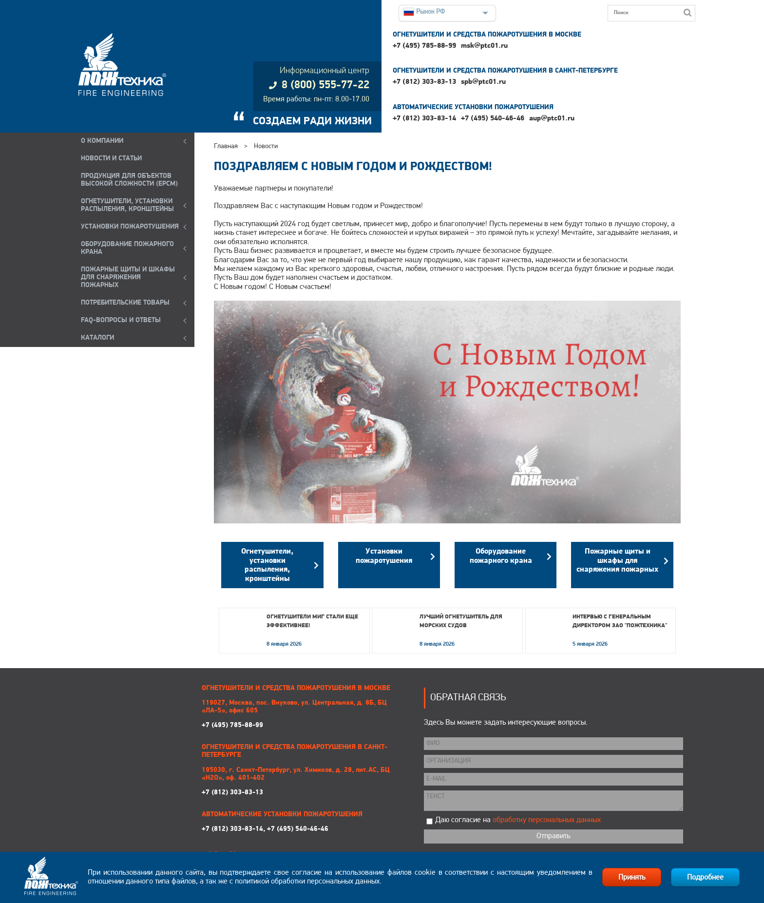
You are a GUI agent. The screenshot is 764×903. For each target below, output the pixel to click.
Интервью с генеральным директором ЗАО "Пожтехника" (620, 621)
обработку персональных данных (547, 820)
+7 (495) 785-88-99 (424, 46)
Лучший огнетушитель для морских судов (461, 621)
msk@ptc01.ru (484, 46)
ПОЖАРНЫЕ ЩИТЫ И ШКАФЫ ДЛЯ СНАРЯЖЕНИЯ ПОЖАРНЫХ (128, 277)
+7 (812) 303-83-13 (424, 82)
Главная (226, 146)
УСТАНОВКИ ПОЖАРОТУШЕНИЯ (130, 227)
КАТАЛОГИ (97, 338)
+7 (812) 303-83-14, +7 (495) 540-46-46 (265, 829)
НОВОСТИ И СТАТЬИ (111, 158)
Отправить (553, 836)
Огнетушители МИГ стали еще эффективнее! (312, 621)
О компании (102, 141)
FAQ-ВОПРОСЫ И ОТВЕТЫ (121, 320)
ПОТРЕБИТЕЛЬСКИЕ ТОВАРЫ (125, 303)
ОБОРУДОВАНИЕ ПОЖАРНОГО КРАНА (127, 248)
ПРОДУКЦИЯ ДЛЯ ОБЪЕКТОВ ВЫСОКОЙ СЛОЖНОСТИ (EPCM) (129, 180)
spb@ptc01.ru (483, 82)
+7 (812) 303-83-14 (424, 118)
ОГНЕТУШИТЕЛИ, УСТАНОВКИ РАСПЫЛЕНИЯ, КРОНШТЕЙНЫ (127, 205)
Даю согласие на (518, 820)
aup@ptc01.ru (551, 118)
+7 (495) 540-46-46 (492, 118)
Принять (631, 878)
